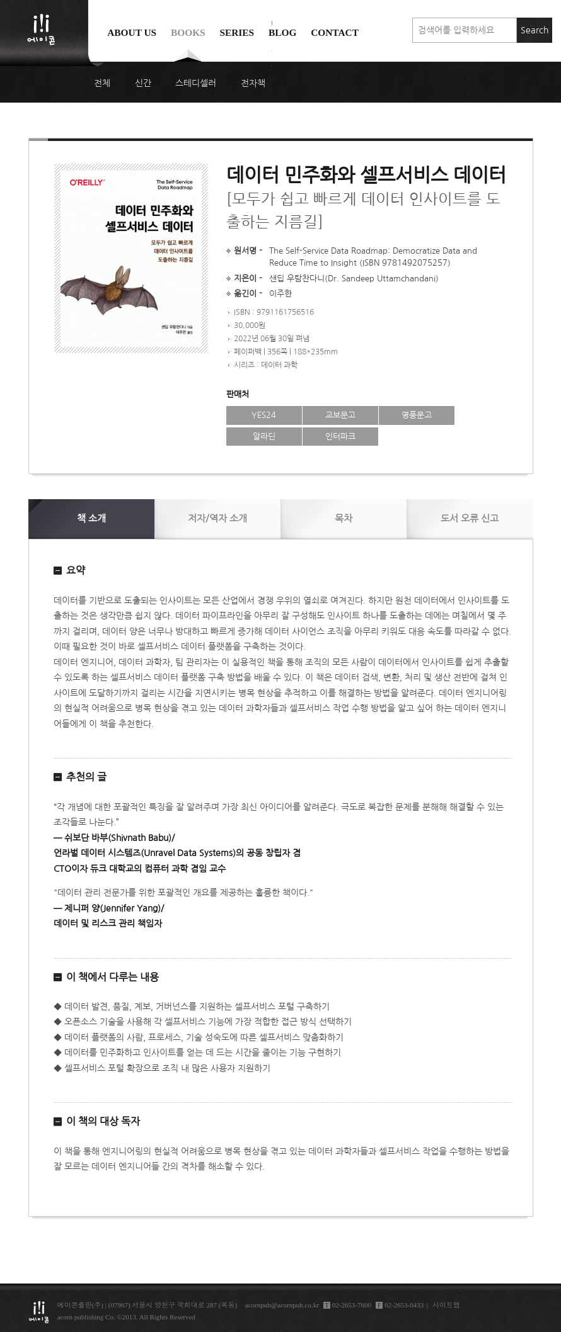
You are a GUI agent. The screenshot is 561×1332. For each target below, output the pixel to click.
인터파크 (340, 436)
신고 (470, 518)
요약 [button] (75, 570)
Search (534, 30)
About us (131, 32)
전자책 (253, 83)
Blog (282, 32)
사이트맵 (446, 1305)
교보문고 (340, 415)
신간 (143, 83)
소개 (91, 518)
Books (188, 32)
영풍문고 (417, 415)
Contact (335, 32)
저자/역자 (217, 518)
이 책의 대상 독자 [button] (103, 1121)
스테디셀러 (195, 83)
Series (236, 32)
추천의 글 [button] (86, 777)
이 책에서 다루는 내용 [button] (112, 977)
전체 (102, 83)
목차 (343, 518)
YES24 (264, 415)
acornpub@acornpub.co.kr (282, 1305)
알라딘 (264, 436)
